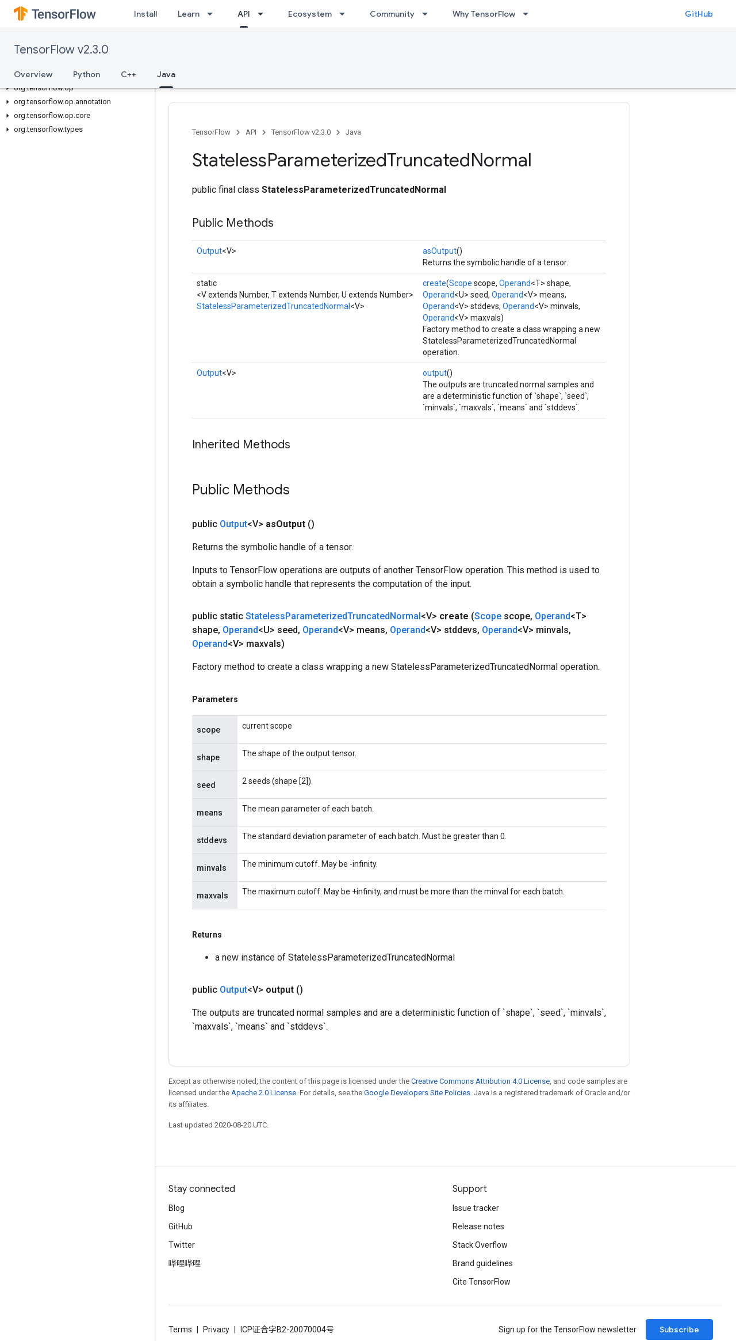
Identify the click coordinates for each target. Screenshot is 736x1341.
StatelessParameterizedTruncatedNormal (273, 306)
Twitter (181, 1244)
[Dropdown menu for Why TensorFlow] (529, 14)
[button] (75, 88)
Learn (189, 14)
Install (145, 14)
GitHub (699, 14)
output (435, 373)
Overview (33, 74)
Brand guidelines (483, 1263)
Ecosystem (310, 14)
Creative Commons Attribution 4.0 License (480, 1081)
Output (209, 251)
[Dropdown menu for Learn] (213, 14)
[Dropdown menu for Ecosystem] (345, 14)
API (251, 132)
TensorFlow (211, 132)
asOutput (440, 251)
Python (86, 74)
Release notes (478, 1226)
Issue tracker (476, 1208)
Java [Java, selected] (166, 74)
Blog (176, 1208)
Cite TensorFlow (482, 1281)
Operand (515, 283)
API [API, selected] (243, 14)
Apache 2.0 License (263, 1092)
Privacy (216, 1329)
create (434, 283)
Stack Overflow (480, 1244)
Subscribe (679, 1329)
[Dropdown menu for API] (264, 14)
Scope (460, 283)
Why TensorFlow (484, 14)
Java (353, 132)
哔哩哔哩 (184, 1263)
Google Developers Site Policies (417, 1092)
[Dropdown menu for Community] (428, 14)
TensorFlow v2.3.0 (61, 50)
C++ (128, 74)
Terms (180, 1329)
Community (392, 14)
